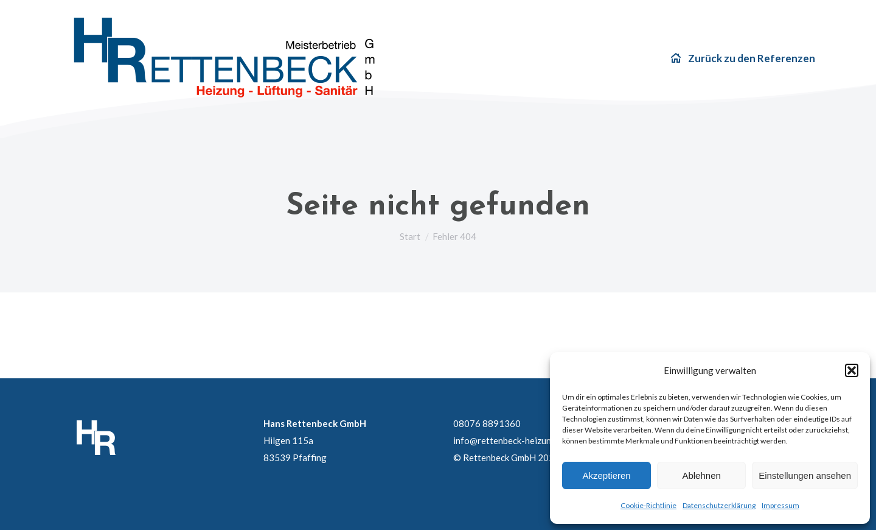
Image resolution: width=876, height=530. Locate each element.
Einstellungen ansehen (805, 475)
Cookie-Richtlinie (648, 505)
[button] (852, 370)
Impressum (780, 505)
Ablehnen (701, 475)
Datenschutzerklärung (719, 505)
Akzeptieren (606, 475)
